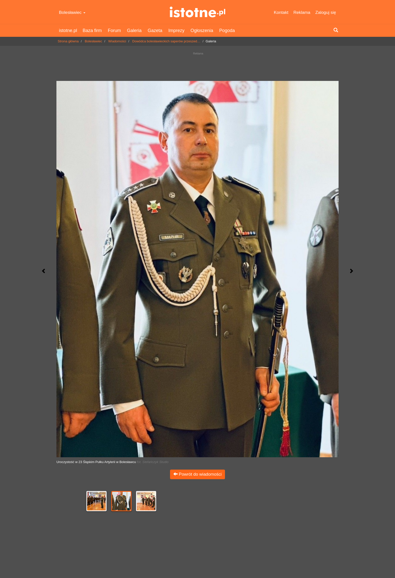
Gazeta (155, 30)
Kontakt (281, 12)
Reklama (301, 12)
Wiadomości (117, 41)
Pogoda (227, 30)
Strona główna (68, 41)
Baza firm (92, 30)
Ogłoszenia (201, 30)
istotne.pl (197, 12)
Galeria (134, 30)
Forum (114, 30)
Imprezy (176, 30)
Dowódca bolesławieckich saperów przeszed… (166, 41)
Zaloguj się (325, 12)
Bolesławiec (72, 12)
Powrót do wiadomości (197, 474)
